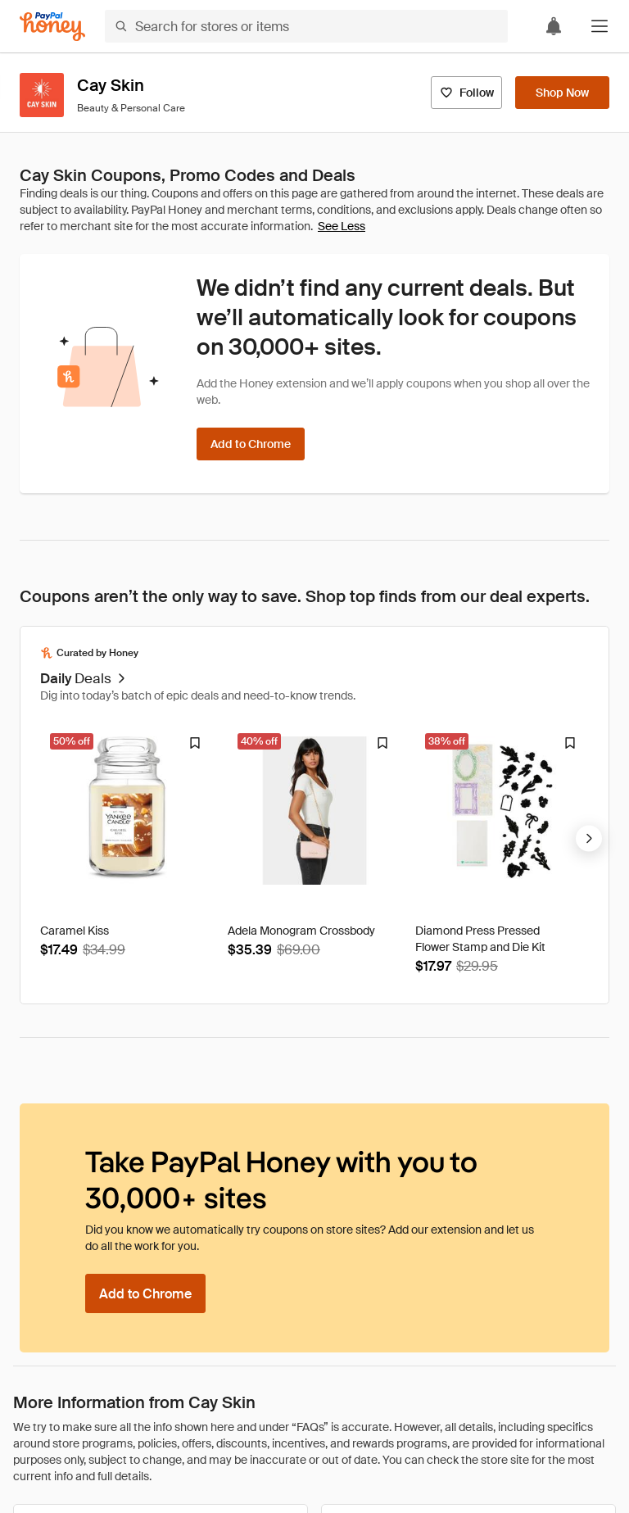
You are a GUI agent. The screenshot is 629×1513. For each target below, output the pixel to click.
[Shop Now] (562, 92)
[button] (599, 26)
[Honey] (52, 26)
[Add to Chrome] (251, 444)
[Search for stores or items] (306, 26)
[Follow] (466, 92)
